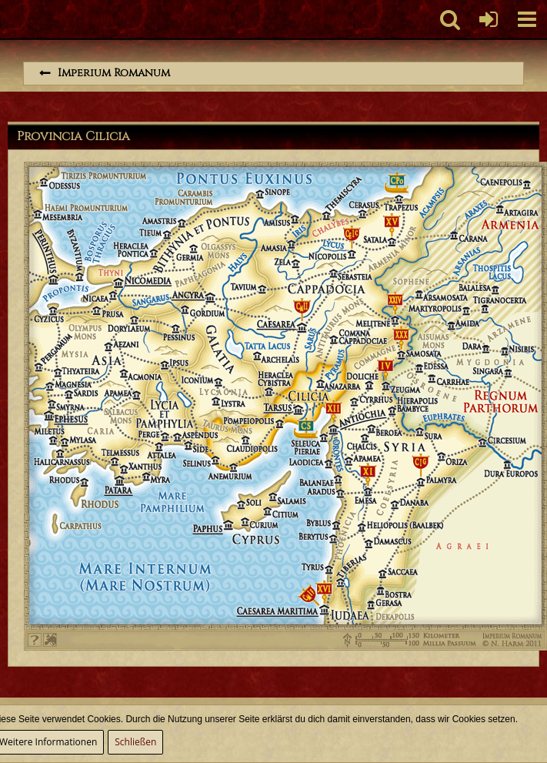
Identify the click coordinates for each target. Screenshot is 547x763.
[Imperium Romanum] (8, 19)
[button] (527, 19)
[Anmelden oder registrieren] (488, 19)
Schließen (135, 741)
